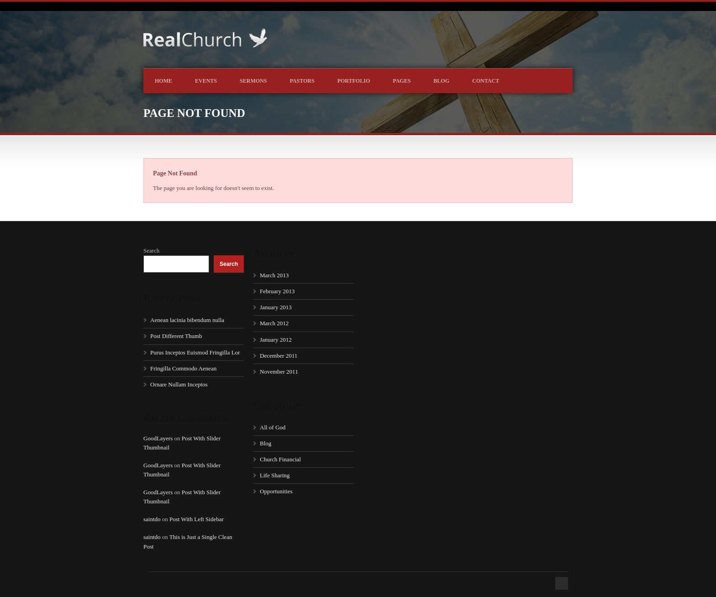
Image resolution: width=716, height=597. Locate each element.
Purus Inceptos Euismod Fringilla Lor (195, 352)
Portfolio (353, 81)
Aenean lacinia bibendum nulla (187, 320)
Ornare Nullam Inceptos (179, 384)
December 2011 (278, 355)
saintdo (152, 519)
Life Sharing (275, 475)
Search (151, 250)
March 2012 (274, 323)
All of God (272, 427)
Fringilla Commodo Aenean (183, 368)
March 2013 (274, 275)
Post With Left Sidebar (196, 519)
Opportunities (276, 491)
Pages (402, 81)
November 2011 (279, 371)
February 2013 (277, 291)
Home (163, 81)
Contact (485, 81)
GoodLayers (158, 438)
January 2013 (276, 307)
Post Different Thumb (176, 336)
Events (206, 81)
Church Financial (280, 459)
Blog (441, 81)
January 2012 (276, 339)
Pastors (302, 81)
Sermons (253, 81)
